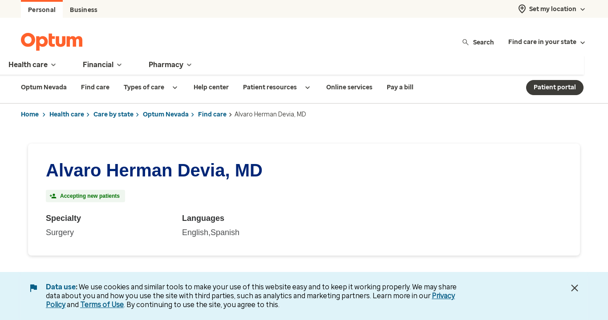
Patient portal (555, 87)
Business (83, 10)
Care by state (113, 114)
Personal (42, 10)
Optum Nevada (166, 114)
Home (30, 114)
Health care (66, 114)
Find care (212, 114)
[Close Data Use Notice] (574, 288)
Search (478, 42)
